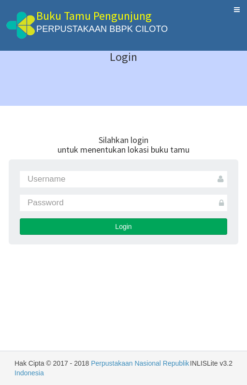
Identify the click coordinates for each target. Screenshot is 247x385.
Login (123, 226)
